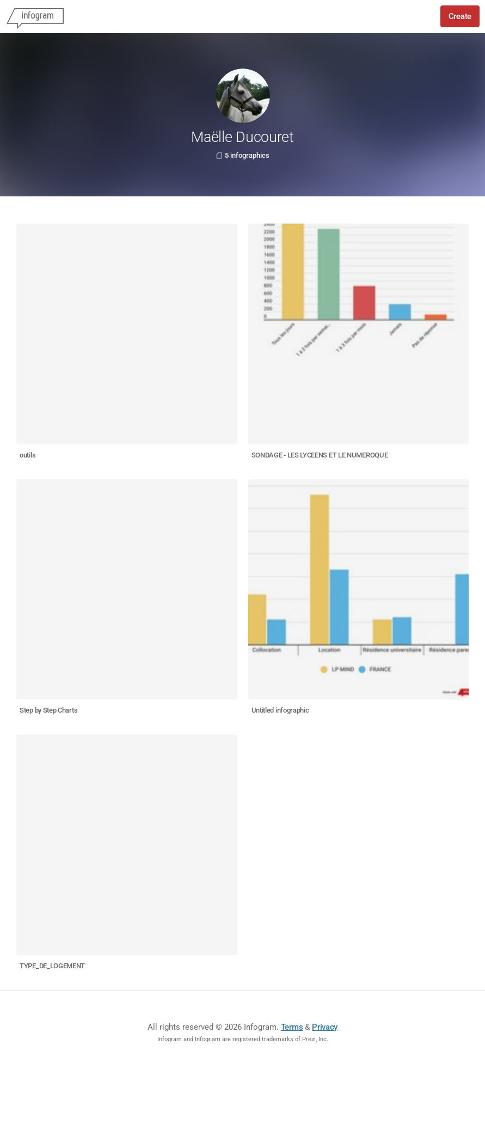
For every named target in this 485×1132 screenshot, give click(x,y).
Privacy (324, 1027)
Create (460, 16)
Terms (292, 1027)
